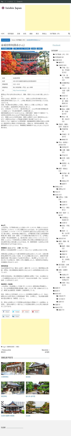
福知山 (64, 181)
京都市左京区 (10, 346)
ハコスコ (10, 1)
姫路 (56, 288)
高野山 (61, 189)
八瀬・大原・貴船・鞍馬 (65, 101)
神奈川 (57, 307)
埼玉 (56, 192)
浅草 (60, 302)
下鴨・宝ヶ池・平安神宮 (21, 48)
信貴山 (64, 275)
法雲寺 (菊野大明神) (7, 416)
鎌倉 (31, 34)
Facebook (56, 45)
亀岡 (60, 62)
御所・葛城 (65, 246)
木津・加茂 (65, 158)
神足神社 (4, 396)
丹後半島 (65, 129)
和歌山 (44, 34)
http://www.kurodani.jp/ (20, 90)
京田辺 (64, 147)
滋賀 (56, 304)
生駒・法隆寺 (63, 270)
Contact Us (19, 1)
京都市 (39, 48)
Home (2, 34)
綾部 (63, 184)
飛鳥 (63, 254)
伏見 (63, 96)
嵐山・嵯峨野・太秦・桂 (65, 111)
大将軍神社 (5, 377)
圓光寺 (3, 352)
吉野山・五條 (63, 197)
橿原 (63, 251)
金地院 (47, 352)
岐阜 (56, 291)
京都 (18, 34)
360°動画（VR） (55, 34)
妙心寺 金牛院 (30, 396)
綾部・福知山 (63, 168)
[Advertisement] (47, 18)
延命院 (28, 377)
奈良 (24, 34)
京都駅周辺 (65, 83)
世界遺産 (11, 34)
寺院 (17, 346)
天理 (63, 223)
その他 (61, 299)
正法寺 (28, 416)
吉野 (63, 205)
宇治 (63, 155)
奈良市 (61, 238)
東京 (37, 34)
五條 (63, 202)
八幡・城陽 (65, 150)
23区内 (61, 296)
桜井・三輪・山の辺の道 (65, 233)
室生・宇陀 (65, 226)
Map (2, 1)
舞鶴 (63, 139)
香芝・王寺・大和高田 (65, 259)
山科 (63, 106)
